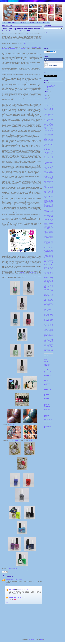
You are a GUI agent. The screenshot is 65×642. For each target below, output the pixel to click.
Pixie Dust (46, 296)
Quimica (45, 303)
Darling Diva (46, 161)
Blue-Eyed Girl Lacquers (23, 22)
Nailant (45, 268)
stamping (49, 326)
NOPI (48, 276)
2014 (46, 95)
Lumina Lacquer (50, 246)
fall (50, 180)
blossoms (51, 125)
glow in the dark (47, 206)
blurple (51, 130)
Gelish (48, 192)
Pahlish (51, 289)
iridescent (49, 226)
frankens (51, 187)
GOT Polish (50, 209)
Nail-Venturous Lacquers (48, 267)
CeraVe (49, 140)
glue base (48, 207)
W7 (50, 345)
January (48, 93)
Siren (52, 321)
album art (51, 113)
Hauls (45, 215)
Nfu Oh (49, 274)
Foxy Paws (50, 186)
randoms (48, 304)
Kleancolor (47, 233)
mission (37, 201)
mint (45, 256)
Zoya (48, 351)
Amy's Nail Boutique (49, 115)
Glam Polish (46, 398)
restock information (48, 311)
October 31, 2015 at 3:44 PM (19, 597)
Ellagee (45, 177)
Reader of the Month (47, 305)
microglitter (46, 255)
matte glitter (51, 251)
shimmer (47, 320)
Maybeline (51, 252)
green (49, 210)
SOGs (45, 324)
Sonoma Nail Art (47, 325)
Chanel (51, 140)
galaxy (52, 190)
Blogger (41, 639)
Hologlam (51, 217)
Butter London (49, 135)
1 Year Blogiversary (48, 105)
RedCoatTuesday (47, 309)
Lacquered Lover (47, 389)
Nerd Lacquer (50, 272)
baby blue (48, 120)
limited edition (47, 241)
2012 (46, 98)
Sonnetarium (50, 324)
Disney (52, 166)
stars (52, 326)
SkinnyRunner (47, 361)
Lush (45, 247)
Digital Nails (48, 164)
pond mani (51, 298)
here (3, 77)
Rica (48, 314)
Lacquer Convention (48, 236)
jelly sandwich (47, 227)
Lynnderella (47, 249)
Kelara (45, 232)
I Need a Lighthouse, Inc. (30, 41)
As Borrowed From (48, 119)
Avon (45, 120)
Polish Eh (51, 296)
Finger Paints (47, 185)
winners (49, 350)
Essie (48, 180)
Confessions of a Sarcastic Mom (47, 372)
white (45, 350)
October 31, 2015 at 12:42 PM (16, 579)
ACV (52, 110)
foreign (45, 186)
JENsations (49, 228)
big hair (51, 123)
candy (49, 139)
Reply (7, 584)
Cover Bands (47, 154)
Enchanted (50, 178)
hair (44, 212)
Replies (8, 586)
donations (51, 168)
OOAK (52, 286)
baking (52, 120)
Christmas (45, 144)
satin (48, 318)
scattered (51, 318)
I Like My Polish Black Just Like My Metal (47, 423)
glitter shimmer (50, 201)
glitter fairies (47, 198)
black (52, 124)
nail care (49, 261)
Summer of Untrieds (48, 329)
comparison (47, 149)
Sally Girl (51, 315)
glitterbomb (46, 204)
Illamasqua (51, 223)
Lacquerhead (46, 237)
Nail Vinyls (51, 266)
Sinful (50, 321)
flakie (52, 185)
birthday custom (47, 124)
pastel (45, 290)
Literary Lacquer (47, 244)
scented (45, 319)
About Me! (32, 22)
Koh (49, 233)
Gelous (52, 192)
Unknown (8, 579)
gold (46, 209)
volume (48, 345)
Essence (45, 180)
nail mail (48, 264)
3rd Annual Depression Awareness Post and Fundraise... (50, 86)
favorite (48, 181)
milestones (51, 255)
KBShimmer (50, 231)
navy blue (51, 271)
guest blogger (46, 211)
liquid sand (50, 242)
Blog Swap (46, 125)
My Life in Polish (50, 260)
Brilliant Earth (50, 134)
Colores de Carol (47, 375)
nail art (45, 261)
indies (46, 225)
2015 (46, 82)
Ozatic (48, 289)
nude (48, 280)
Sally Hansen (47, 316)
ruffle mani (47, 315)
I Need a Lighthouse (27, 570)
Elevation (46, 176)
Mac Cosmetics (47, 250)
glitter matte (46, 201)
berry (48, 123)
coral (52, 153)
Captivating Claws (46, 401)
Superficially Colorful (48, 331)
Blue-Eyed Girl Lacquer (48, 128)
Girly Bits (46, 380)
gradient (45, 210)
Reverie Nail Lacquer (48, 313)
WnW (52, 350)
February (48, 91)
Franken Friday (46, 187)
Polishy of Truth (47, 378)
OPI (45, 288)
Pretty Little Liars (48, 299)
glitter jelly (50, 200)
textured (49, 335)
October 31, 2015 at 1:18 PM (22, 589)
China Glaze (48, 143)
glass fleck (45, 196)
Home (5, 22)
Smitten (48, 323)
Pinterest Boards (23, 272)
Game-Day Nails (47, 191)
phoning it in (50, 294)
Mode (47, 256)
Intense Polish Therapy (47, 369)
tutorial (50, 338)
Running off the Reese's (47, 427)
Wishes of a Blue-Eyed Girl (53, 65)
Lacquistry (51, 237)
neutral (45, 273)
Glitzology (51, 204)
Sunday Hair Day (47, 330)
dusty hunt (46, 173)
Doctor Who (46, 167)
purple (51, 301)
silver (47, 321)
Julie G (51, 229)
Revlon (45, 314)
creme (45, 156)
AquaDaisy (45, 118)
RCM (52, 304)
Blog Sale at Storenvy (12, 22)
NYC (50, 280)
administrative (46, 113)
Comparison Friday (48, 151)
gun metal (51, 211)
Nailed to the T (47, 409)
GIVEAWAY (50, 195)
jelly (52, 226)
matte (47, 251)
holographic (47, 219)
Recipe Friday (46, 306)
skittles (45, 323)
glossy (45, 205)
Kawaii (45, 231)
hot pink (48, 220)
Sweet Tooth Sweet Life (46, 365)
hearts (47, 215)
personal (45, 293)
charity (6, 570)
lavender (45, 238)
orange (51, 288)
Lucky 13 (45, 246)
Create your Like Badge (59, 68)
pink (52, 295)
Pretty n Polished (47, 300)
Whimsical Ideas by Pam (48, 349)
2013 (46, 97)
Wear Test (50, 346)
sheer (45, 320)
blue (45, 127)
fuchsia (51, 188)
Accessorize (51, 109)
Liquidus (51, 243)
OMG (45, 285)
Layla (52, 238)
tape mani (51, 334)
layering (49, 238)
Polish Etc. (12, 424)
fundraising (20, 570)
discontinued (46, 166)
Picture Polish (47, 295)
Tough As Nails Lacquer (47, 412)
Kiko (48, 232)
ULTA (48, 339)
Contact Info (38, 22)
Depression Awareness (12, 570)
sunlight (51, 330)
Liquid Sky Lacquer (47, 243)
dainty (52, 158)
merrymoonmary (32, 639)
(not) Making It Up (48, 419)
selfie (48, 319)
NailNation (48, 268)
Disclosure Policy (46, 22)
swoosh (45, 334)
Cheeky (51, 141)
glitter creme (50, 197)
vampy (50, 344)
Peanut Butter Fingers (47, 359)
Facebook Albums (32, 272)
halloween (47, 212)
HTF (51, 220)
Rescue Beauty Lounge (48, 310)
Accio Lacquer (47, 110)
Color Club (50, 144)
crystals (45, 157)
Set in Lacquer (47, 392)
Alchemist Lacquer (47, 114)
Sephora (51, 319)
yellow (45, 351)
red (50, 306)
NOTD (51, 279)
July (47, 89)
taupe (45, 335)
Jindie (47, 229)
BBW (49, 121)
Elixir (52, 176)
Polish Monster (47, 386)
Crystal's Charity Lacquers (26, 220)
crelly (52, 154)
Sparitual (45, 326)
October (48, 83)
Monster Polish (50, 257)
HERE (23, 43)
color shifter (46, 146)
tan (47, 334)
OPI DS (48, 288)
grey (52, 210)
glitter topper (48, 202)
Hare (52, 214)
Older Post (38, 626)
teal (47, 335)
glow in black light (49, 205)
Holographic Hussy (46, 395)
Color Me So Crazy (48, 145)
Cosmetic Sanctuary (14, 440)
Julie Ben (47, 61)
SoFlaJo (51, 323)
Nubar (45, 280)
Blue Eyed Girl (12, 589)
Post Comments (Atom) (24, 631)
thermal (50, 336)
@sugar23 (30, 440)
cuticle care (46, 158)
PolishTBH (45, 298)
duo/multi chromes (48, 172)
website (34, 209)
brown (45, 135)
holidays (48, 216)
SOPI (52, 325)
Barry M (45, 121)
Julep (49, 229)
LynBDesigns (51, 247)
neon (45, 272)
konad (52, 233)
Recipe (52, 305)
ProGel (47, 301)
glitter (49, 196)
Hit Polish (49, 215)
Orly (45, 289)
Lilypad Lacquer (49, 239)
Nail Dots (49, 262)
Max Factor (46, 252)
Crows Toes (50, 156)
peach (48, 290)
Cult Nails (50, 157)
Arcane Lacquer (50, 118)
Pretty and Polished (46, 416)
